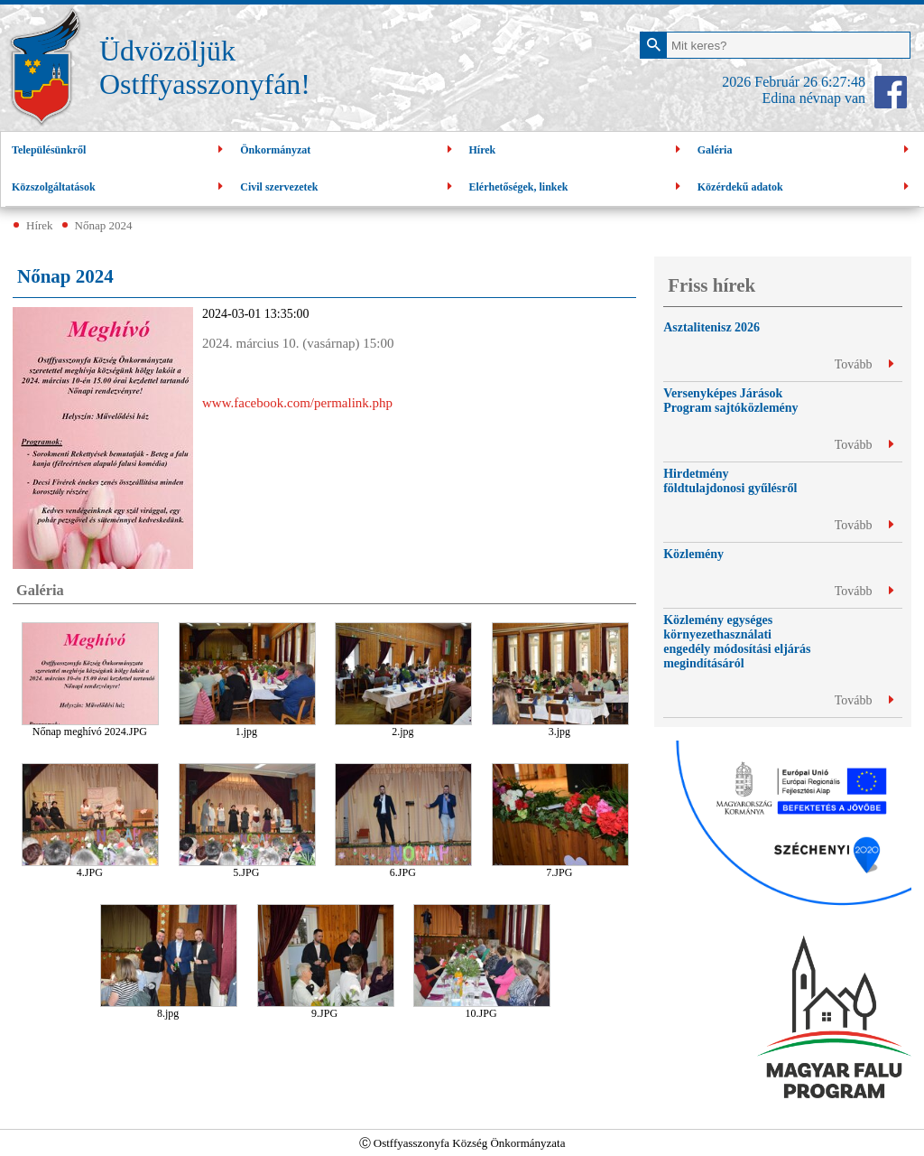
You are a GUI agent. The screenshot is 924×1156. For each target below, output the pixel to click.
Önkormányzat (348, 150)
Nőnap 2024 (104, 225)
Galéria (805, 150)
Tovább (864, 364)
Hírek (577, 150)
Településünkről (119, 150)
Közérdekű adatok (805, 187)
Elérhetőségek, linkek (577, 187)
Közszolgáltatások (119, 187)
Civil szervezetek (348, 187)
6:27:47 (843, 81)
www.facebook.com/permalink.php (297, 403)
